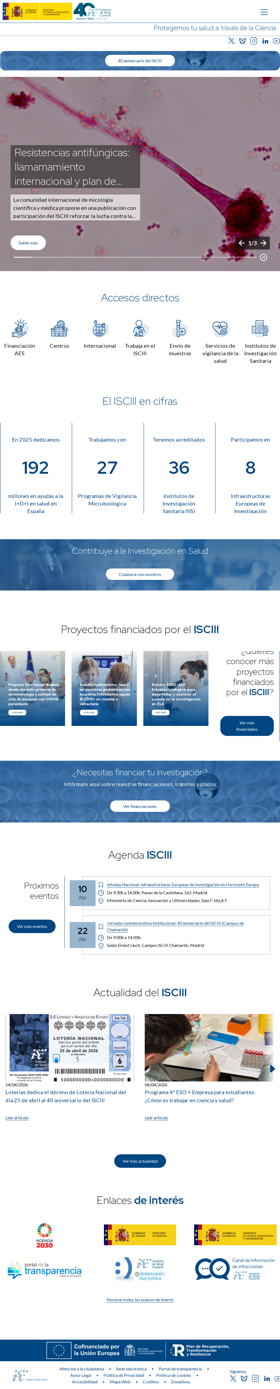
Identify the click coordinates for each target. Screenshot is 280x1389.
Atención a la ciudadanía (81, 1368)
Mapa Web (120, 1381)
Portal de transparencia (180, 1368)
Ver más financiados (247, 726)
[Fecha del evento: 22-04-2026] (83, 935)
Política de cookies (173, 1375)
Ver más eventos (32, 926)
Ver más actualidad (140, 1160)
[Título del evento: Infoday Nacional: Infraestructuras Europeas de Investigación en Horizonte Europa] (181, 884)
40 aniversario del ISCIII (140, 60)
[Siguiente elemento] (272, 1069)
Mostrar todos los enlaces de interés (140, 1299)
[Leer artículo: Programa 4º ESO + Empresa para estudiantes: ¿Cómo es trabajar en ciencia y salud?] (208, 1067)
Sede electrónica (131, 1368)
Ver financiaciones (140, 806)
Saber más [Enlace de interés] (28, 242)
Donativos (180, 1381)
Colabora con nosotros (140, 574)
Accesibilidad (84, 1381)
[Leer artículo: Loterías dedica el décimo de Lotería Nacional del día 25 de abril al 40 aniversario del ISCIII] (69, 1067)
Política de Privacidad (123, 1375)
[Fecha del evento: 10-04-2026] (83, 893)
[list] (140, 174)
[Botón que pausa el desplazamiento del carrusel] (263, 257)
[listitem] (140, 174)
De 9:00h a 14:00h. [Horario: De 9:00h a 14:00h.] (120, 937)
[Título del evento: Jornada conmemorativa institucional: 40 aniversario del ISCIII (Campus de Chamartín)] (181, 926)
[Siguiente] (263, 243)
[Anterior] (241, 243)
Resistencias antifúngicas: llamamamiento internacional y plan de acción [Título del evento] (72, 166)
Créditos (151, 1381)
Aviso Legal (80, 1375)
